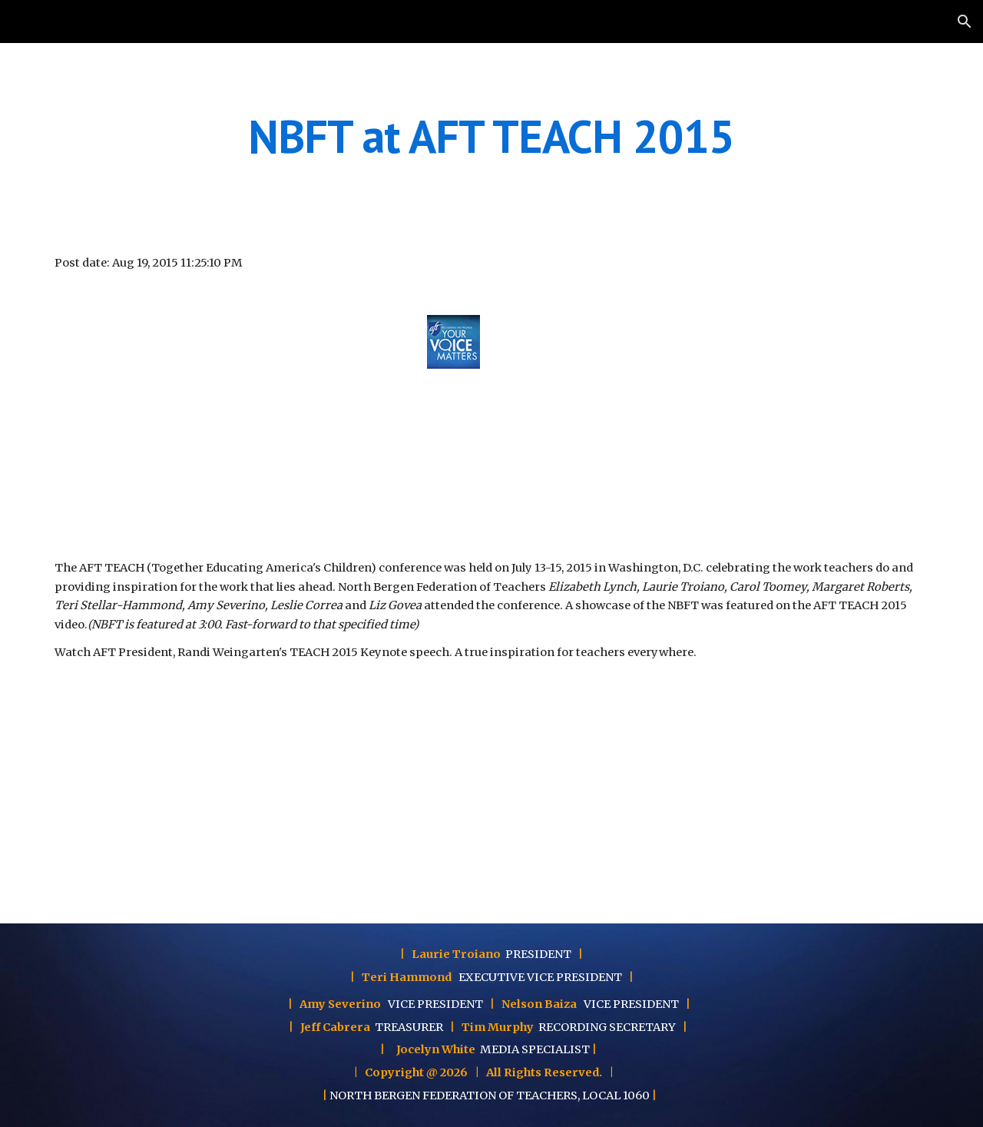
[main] (491, 135)
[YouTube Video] (226, 415)
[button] (964, 21)
